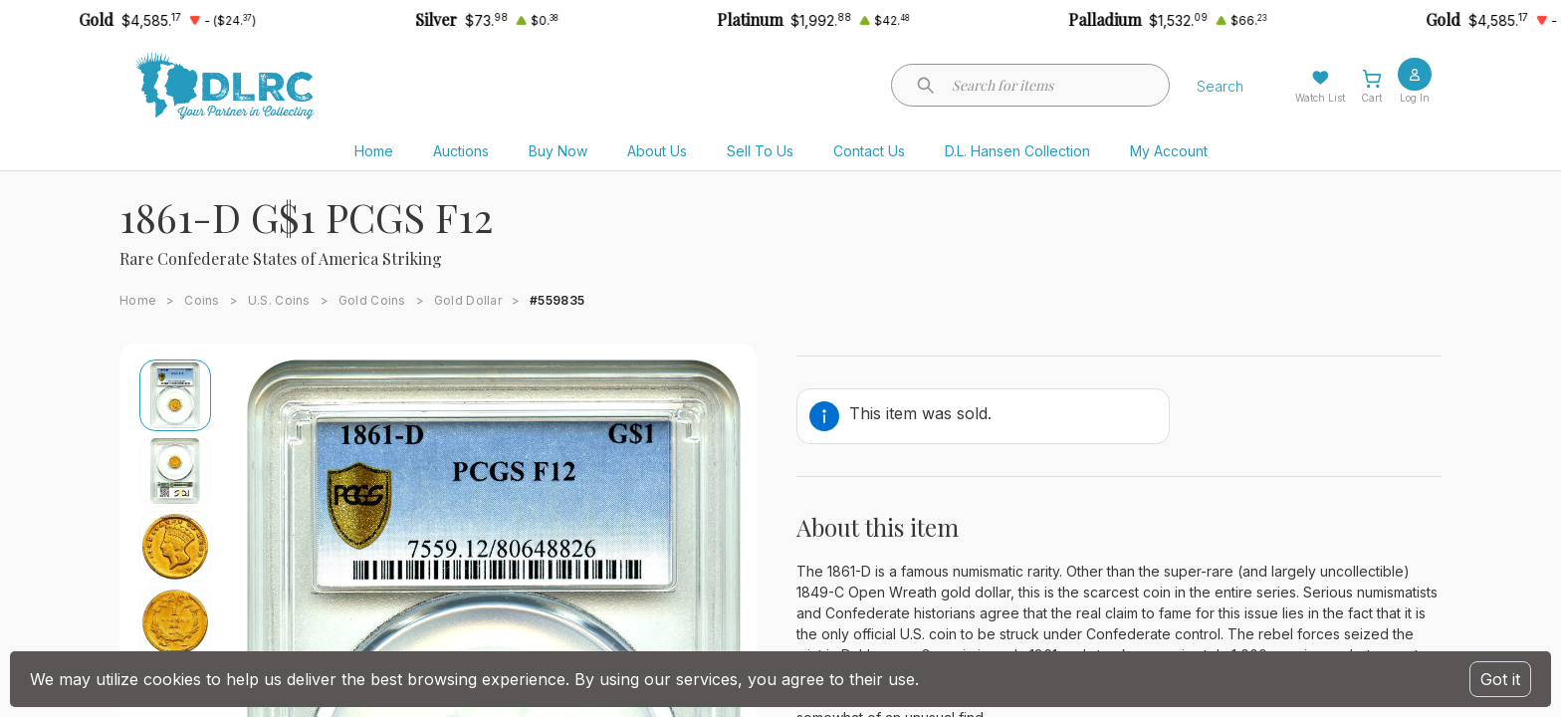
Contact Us (869, 150)
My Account (1169, 150)
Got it (1500, 679)
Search (1220, 86)
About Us (657, 150)
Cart (1371, 98)
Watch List (1320, 98)
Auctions (461, 150)
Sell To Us (760, 150)
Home (373, 150)
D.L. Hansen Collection (1017, 150)
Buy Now (558, 150)
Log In (1415, 98)
